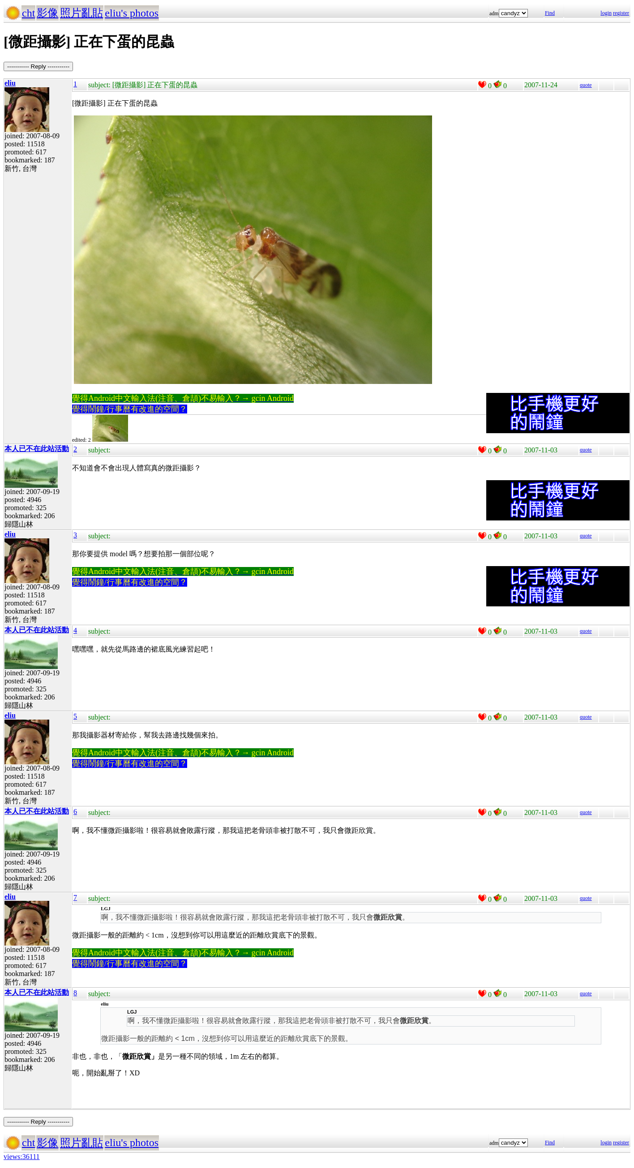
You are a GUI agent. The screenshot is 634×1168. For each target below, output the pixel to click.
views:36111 (22, 1156)
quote (586, 85)
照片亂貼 (81, 13)
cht (28, 13)
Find (550, 13)
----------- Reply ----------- (38, 66)
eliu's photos (131, 13)
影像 (47, 13)
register (621, 13)
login (606, 13)
